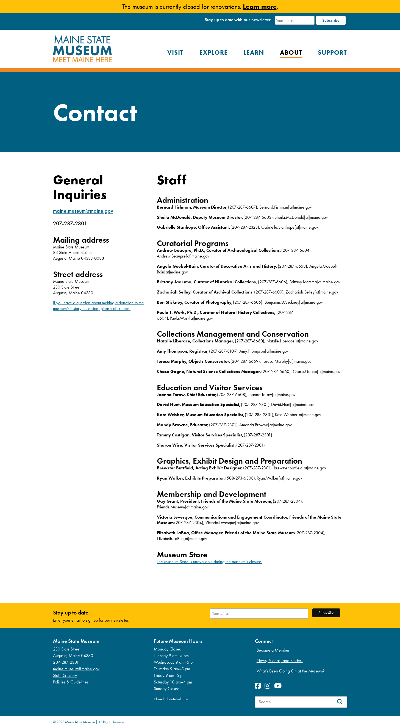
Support (332, 52)
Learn (253, 52)
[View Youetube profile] (279, 685)
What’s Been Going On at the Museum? (291, 671)
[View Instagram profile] (269, 685)
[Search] (340, 702)
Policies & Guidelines (70, 682)
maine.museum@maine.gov (83, 210)
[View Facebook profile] (259, 685)
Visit (175, 52)
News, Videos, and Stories (280, 660)
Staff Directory (65, 675)
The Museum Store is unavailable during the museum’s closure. (209, 561)
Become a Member (273, 650)
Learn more (260, 6)
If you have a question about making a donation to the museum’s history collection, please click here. (98, 305)
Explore (213, 52)
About (291, 52)
